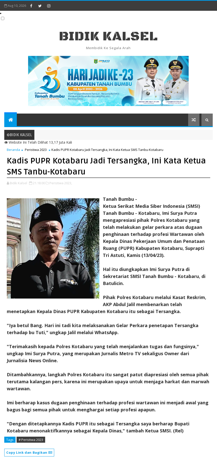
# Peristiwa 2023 (31, 439)
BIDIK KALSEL (108, 36)
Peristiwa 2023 (36, 149)
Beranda (13, 149)
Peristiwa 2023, (60, 183)
